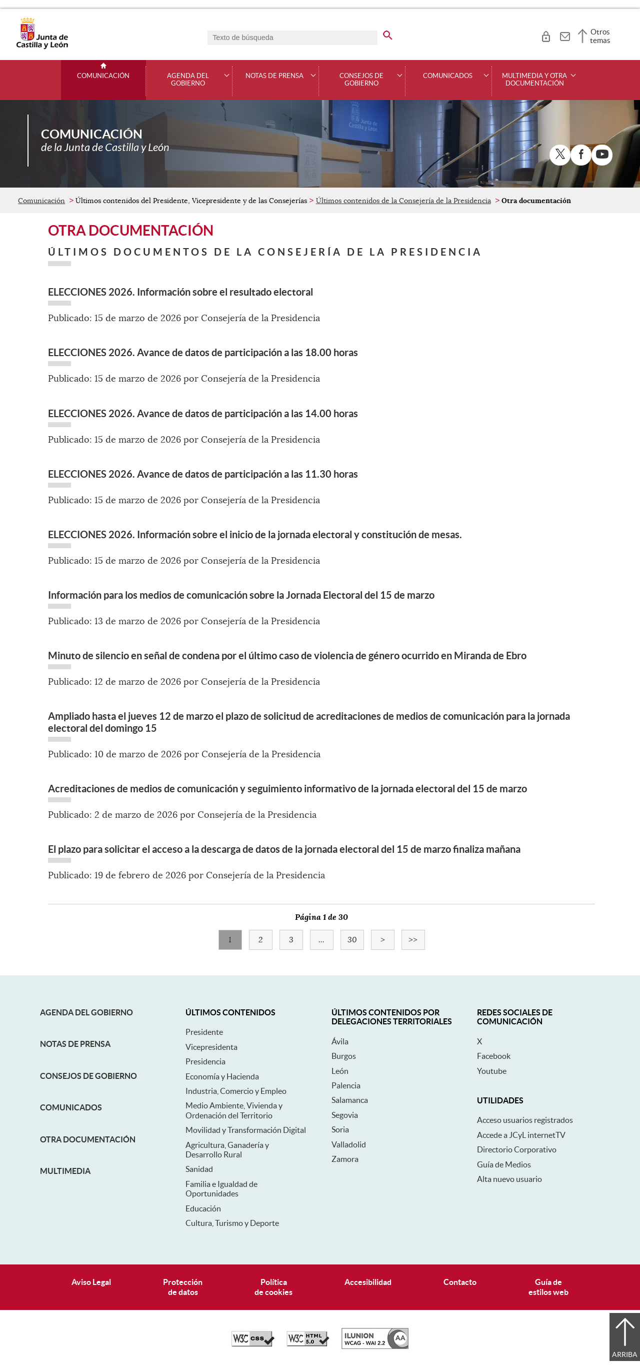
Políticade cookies (273, 1286)
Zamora (345, 1158)
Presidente (204, 1031)
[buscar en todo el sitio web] (388, 33)
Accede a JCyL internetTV (521, 1134)
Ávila (340, 1041)
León (340, 1070)
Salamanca (350, 1099)
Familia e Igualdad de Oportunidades (222, 1188)
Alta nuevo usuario (509, 1178)
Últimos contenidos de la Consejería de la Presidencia (403, 200)
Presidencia (206, 1061)
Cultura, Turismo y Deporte (232, 1222)
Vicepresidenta (212, 1046)
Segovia (345, 1114)
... (326, 940)
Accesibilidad (368, 1281)
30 (356, 940)
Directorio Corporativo (516, 1149)
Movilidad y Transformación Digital (246, 1129)
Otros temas (600, 36)
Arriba (625, 1354)
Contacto (460, 1281)
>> (416, 940)
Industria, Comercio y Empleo (236, 1090)
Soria (340, 1129)
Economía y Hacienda (222, 1076)
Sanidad (199, 1168)
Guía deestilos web (548, 1286)
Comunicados (71, 1107)
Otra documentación (88, 1139)
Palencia (346, 1085)
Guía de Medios (504, 1164)
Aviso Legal (91, 1281)
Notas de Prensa (75, 1043)
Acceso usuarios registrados (525, 1119)
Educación (203, 1208)
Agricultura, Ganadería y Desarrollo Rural (227, 1149)
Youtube (491, 1070)
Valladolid (349, 1144)
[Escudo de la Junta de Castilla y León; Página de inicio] (42, 47)
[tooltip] (546, 35)
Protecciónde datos (182, 1286)
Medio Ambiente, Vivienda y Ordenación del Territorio (234, 1110)
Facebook (493, 1055)
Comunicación (103, 76)
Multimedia (65, 1170)
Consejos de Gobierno (88, 1075)
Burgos (344, 1055)
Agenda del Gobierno (86, 1012)
